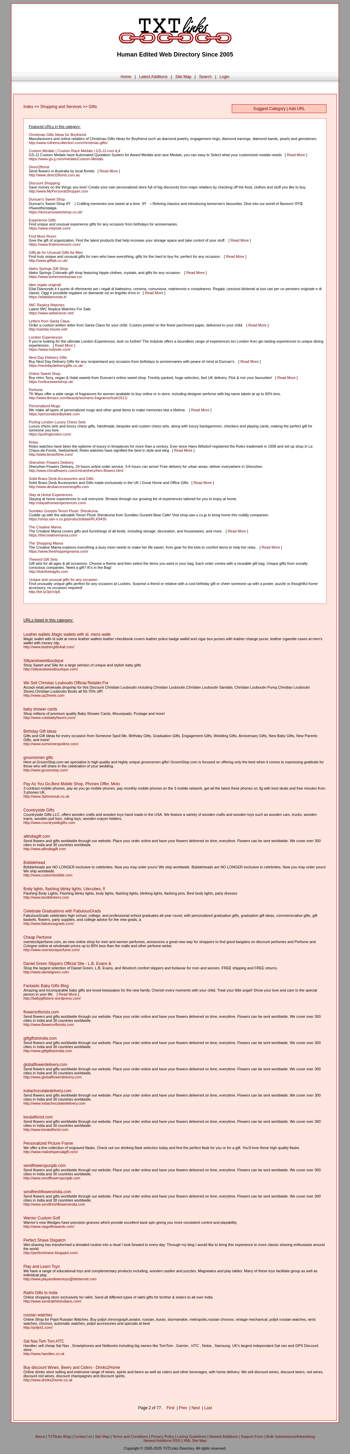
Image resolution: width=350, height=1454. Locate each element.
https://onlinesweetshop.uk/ (51, 382)
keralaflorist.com (38, 1117)
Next (195, 1408)
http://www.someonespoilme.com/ (51, 744)
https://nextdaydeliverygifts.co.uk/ (56, 366)
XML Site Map (195, 1441)
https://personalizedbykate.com (54, 414)
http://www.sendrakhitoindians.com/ (52, 1301)
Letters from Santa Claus (49, 321)
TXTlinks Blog (59, 1436)
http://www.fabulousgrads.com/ (49, 924)
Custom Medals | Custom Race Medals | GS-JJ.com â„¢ (75, 151)
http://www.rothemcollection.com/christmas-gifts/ (68, 143)
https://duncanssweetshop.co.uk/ (56, 212)
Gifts (93, 106)
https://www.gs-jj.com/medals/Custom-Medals (66, 159)
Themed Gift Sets (43, 559)
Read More (296, 155)
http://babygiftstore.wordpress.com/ (52, 998)
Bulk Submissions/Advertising (290, 1436)
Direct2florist (39, 167)
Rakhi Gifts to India (40, 1292)
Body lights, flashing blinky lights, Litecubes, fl (64, 889)
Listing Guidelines (192, 1436)
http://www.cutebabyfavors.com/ (50, 718)
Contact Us (83, 1436)
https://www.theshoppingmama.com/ (58, 551)
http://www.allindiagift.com (45, 849)
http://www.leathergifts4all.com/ (49, 647)
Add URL (297, 108)
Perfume (36, 390)
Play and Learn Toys (42, 1266)
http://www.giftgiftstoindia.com (48, 1051)
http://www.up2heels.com (44, 695)
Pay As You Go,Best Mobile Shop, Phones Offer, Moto (72, 784)
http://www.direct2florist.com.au (54, 175)
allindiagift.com (37, 836)
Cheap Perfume (38, 937)
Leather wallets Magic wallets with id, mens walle (67, 634)
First (170, 1408)
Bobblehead (34, 862)
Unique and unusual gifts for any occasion (63, 580)
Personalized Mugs (44, 406)
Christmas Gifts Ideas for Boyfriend (57, 135)
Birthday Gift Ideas (40, 731)
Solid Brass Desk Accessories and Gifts (61, 479)
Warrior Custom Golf (42, 1218)
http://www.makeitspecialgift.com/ (51, 1152)
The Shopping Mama (46, 543)
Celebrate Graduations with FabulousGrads (62, 911)
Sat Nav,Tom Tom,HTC (44, 1341)
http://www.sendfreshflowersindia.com (54, 1204)
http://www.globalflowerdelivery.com (53, 1077)
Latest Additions (153, 76)
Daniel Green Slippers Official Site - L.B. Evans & (67, 963)
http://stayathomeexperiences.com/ (57, 503)
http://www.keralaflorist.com (46, 1130)
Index (28, 106)
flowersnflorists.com (41, 1012)
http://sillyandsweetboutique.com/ (51, 669)
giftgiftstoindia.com (40, 1038)
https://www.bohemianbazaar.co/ (55, 277)
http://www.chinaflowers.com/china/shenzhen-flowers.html (76, 471)
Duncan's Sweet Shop (47, 199)
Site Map (183, 76)
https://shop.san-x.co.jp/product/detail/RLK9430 (67, 519)
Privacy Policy (162, 1436)
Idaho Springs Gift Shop (48, 269)
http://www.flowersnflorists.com (49, 1025)
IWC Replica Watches (47, 305)
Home (126, 76)
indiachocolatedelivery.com (48, 1090)
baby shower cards (40, 709)
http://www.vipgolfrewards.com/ (49, 1226)
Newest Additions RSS (161, 1441)
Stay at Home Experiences (51, 495)
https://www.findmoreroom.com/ (55, 244)
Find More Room (42, 236)
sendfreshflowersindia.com (47, 1191)
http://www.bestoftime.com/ (51, 454)
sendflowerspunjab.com (45, 1165)
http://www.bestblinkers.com (46, 897)
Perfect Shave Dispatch (44, 1240)
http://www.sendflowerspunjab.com (52, 1178)
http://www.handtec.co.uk (44, 1354)
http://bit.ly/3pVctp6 (44, 592)
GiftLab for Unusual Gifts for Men (56, 252)
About (40, 1436)
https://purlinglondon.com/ (50, 434)
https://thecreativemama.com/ (53, 535)
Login (224, 76)
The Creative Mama (45, 527)
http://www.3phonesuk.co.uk (47, 796)
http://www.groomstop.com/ (46, 770)
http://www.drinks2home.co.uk (48, 1380)
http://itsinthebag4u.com (48, 571)
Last (208, 1408)
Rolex (33, 442)
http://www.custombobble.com (48, 875)
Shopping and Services (61, 106)
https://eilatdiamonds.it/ (48, 297)
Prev (183, 1408)
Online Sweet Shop (44, 374)
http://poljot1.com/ (38, 1327)
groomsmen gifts (38, 757)
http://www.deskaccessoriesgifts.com (59, 487)
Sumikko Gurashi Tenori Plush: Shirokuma (63, 511)
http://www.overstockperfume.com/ (52, 950)
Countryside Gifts (39, 810)
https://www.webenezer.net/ (51, 313)
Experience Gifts (42, 220)
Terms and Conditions (130, 1436)
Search (205, 76)
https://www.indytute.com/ (50, 228)
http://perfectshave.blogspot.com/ (51, 1253)
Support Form (252, 1436)
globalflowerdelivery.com (46, 1064)
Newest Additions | (224, 1436)
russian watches (38, 1315)
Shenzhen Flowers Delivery (51, 462)
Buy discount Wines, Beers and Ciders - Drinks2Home (72, 1367)
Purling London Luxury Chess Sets (57, 422)
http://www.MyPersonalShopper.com (58, 191)
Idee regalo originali (45, 285)
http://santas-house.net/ (48, 329)
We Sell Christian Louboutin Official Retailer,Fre (66, 683)
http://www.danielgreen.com (46, 972)
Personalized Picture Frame (48, 1143)
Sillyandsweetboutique (43, 660)
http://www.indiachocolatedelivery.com (55, 1103)
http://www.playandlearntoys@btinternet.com (60, 1279)
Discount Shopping (44, 183)
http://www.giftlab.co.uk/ (48, 260)
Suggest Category (269, 108)
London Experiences (45, 337)
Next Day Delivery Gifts (48, 357)
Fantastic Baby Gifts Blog (46, 985)
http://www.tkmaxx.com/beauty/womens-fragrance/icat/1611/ (78, 398)
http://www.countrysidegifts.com (49, 823)
